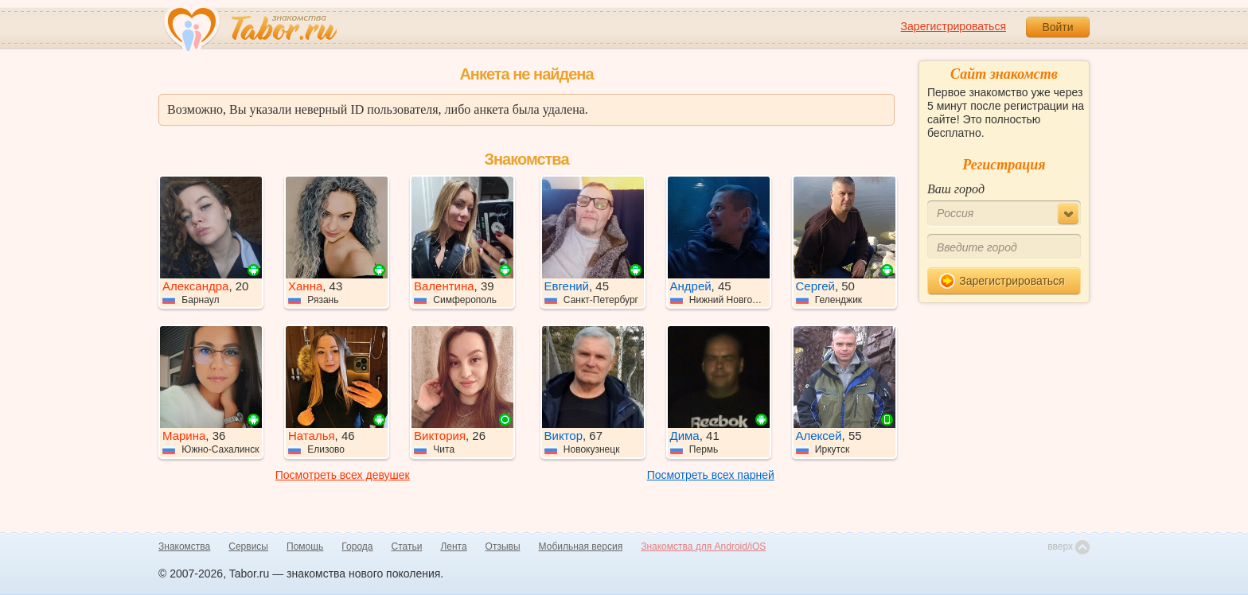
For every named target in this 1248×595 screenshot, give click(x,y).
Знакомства (184, 546)
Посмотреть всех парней (710, 475)
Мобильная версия (581, 546)
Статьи (407, 546)
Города (356, 546)
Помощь (305, 546)
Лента (453, 546)
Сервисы (248, 546)
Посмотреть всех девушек (342, 475)
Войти (1057, 27)
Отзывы (503, 546)
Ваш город (956, 189)
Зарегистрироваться (953, 26)
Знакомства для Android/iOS (703, 546)
